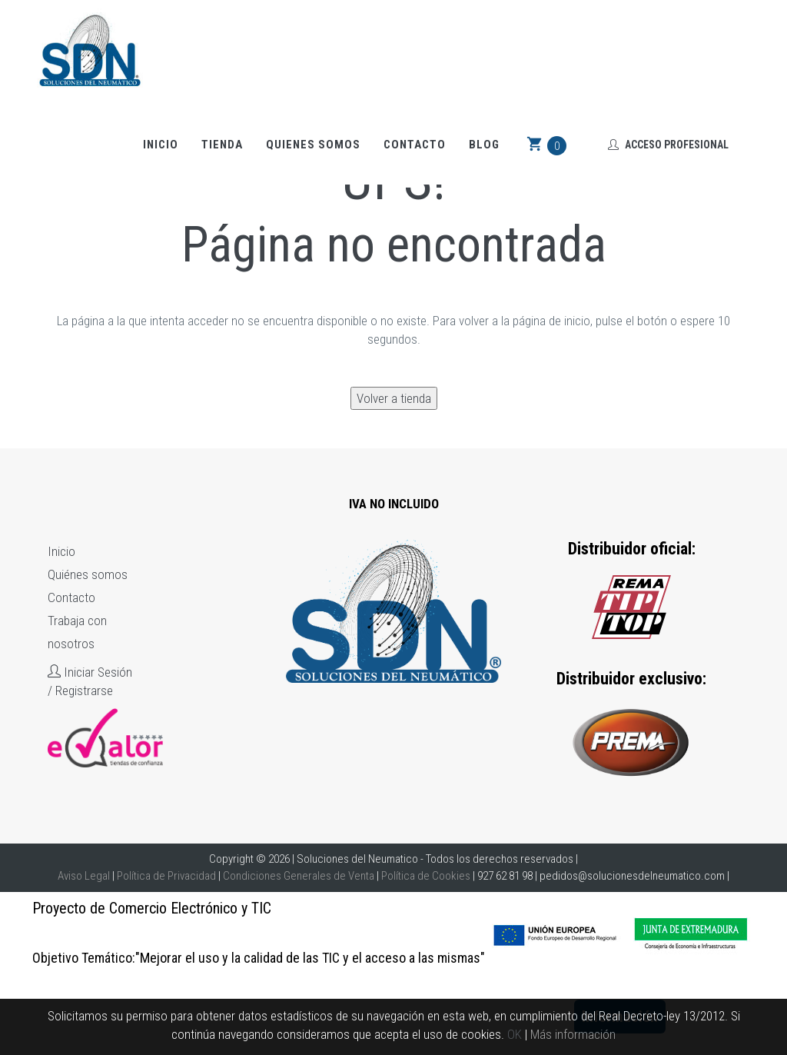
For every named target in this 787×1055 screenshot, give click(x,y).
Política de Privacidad (166, 876)
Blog (484, 144)
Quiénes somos (88, 574)
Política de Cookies (425, 876)
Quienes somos (313, 144)
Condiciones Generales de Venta (298, 876)
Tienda (222, 144)
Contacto (415, 144)
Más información (573, 1034)
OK (514, 1034)
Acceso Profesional (668, 144)
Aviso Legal (84, 876)
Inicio (160, 144)
